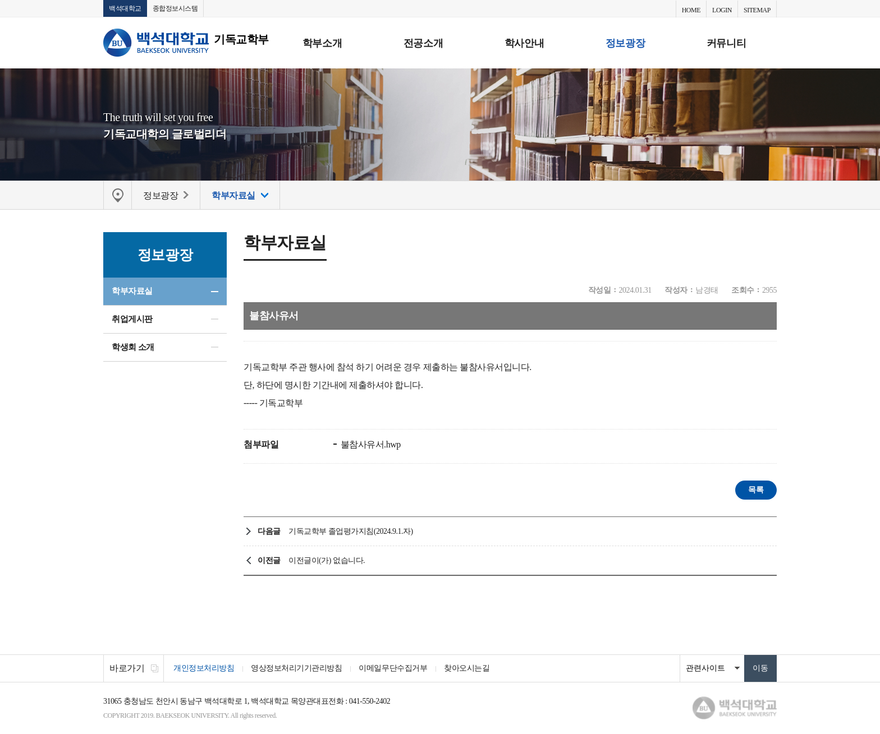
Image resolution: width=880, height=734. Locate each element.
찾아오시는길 (466, 668)
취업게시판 (132, 319)
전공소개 (423, 43)
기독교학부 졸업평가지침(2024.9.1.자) (350, 531)
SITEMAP (757, 10)
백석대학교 (125, 8)
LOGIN (722, 10)
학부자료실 (132, 291)
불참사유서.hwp (369, 444)
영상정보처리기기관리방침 (296, 668)
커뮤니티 (726, 43)
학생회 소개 (133, 347)
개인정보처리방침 (203, 668)
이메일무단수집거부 (393, 668)
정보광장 (625, 43)
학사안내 (524, 43)
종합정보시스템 (175, 8)
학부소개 (322, 43)
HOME (691, 10)
